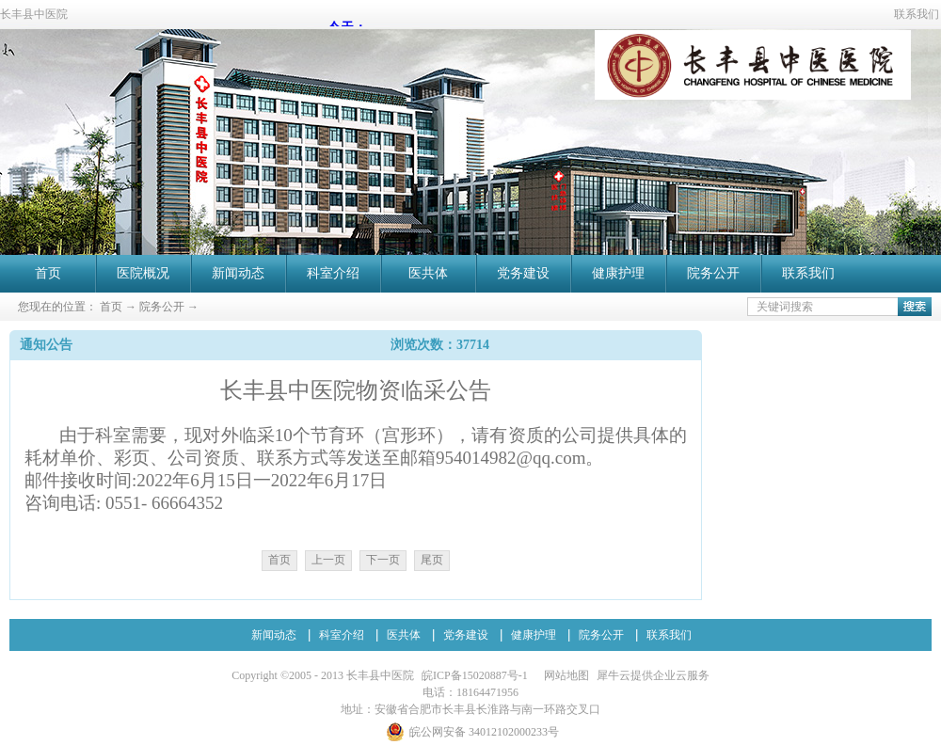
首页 (48, 273)
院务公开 (161, 306)
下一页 (383, 559)
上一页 (328, 559)
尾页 (432, 559)
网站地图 (563, 675)
